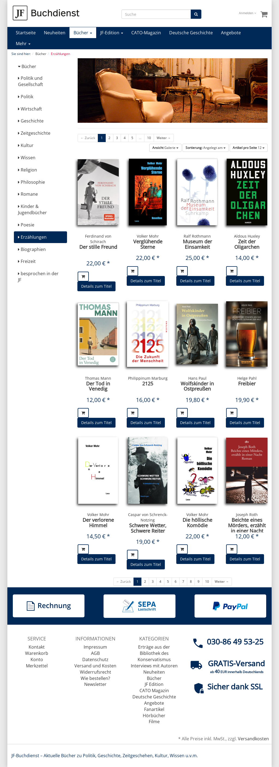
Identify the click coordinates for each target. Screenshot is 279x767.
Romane (28, 194)
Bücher (83, 33)
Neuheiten (54, 33)
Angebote (231, 33)
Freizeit (27, 261)
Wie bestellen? (95, 678)
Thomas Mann (98, 378)
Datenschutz (95, 659)
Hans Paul (197, 378)
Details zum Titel (96, 286)
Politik (25, 97)
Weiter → (164, 138)
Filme (154, 722)
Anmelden (247, 13)
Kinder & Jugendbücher (32, 209)
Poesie (26, 225)
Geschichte (31, 121)
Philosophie (31, 182)
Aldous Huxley (247, 236)
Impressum (95, 647)
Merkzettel (37, 666)
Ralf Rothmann (197, 236)
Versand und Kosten (95, 666)
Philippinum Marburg (148, 378)
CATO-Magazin (146, 33)
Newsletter (95, 684)
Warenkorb (36, 653)
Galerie (165, 147)
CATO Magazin (154, 691)
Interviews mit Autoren (154, 666)
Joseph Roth (247, 514)
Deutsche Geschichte (191, 33)
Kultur (26, 145)
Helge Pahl (247, 378)
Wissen (26, 158)
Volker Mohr (148, 236)
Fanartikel (154, 709)
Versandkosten (253, 739)
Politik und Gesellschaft (30, 81)
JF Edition (154, 684)
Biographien (32, 249)
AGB (95, 653)
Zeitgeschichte (34, 133)
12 (249, 147)
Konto (37, 659)
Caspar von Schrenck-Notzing (148, 517)
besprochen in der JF (38, 277)
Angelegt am (206, 147)
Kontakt (37, 647)
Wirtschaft (30, 109)
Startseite (26, 33)
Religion (27, 170)
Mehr (23, 44)
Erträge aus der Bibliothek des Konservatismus (154, 653)
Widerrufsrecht (95, 672)
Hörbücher (154, 716)
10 (149, 138)
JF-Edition (111, 33)
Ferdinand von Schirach (98, 239)
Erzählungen (32, 237)
